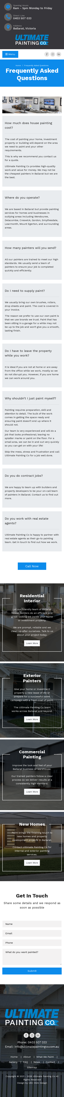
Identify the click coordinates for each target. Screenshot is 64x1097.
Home (18, 66)
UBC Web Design (38, 1083)
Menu (10, 54)
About (27, 1056)
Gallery (13, 1062)
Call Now (32, 566)
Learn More (32, 643)
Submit (32, 970)
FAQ (25, 1062)
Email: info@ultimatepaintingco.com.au (32, 1046)
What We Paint (45, 1056)
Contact (50, 1062)
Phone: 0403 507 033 (32, 1042)
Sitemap (32, 1067)
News (37, 1062)
